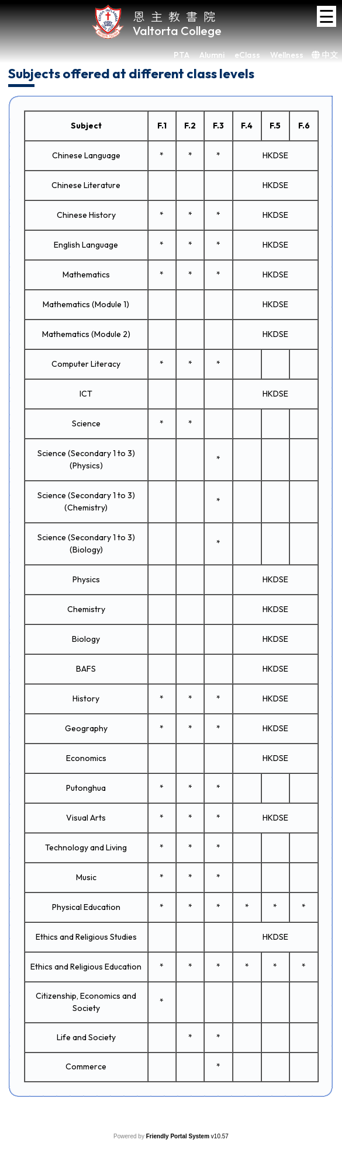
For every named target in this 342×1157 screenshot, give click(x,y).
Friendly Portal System (178, 1136)
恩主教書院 (177, 16)
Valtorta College (177, 30)
